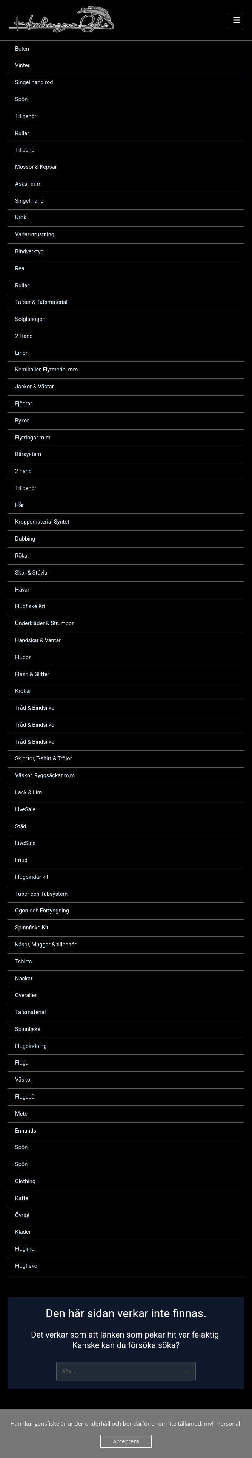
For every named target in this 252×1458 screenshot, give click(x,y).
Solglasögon (30, 320)
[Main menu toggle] (236, 20)
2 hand (23, 472)
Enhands (25, 1131)
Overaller (26, 996)
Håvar (22, 590)
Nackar (23, 979)
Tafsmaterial (30, 1013)
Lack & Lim (28, 793)
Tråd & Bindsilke (34, 709)
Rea (20, 269)
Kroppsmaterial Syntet (42, 522)
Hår (19, 505)
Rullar (22, 134)
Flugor (23, 658)
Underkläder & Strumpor (44, 624)
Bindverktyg (29, 252)
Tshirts (23, 962)
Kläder (23, 1233)
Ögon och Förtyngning (42, 911)
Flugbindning (31, 1046)
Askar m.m (28, 184)
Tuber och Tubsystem (41, 894)
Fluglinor (25, 1250)
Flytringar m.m (33, 438)
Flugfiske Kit (30, 607)
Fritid (21, 861)
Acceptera (126, 1441)
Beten (22, 49)
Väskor (23, 1080)
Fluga (22, 1063)
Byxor (22, 421)
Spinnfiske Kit (31, 928)
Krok (20, 218)
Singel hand (29, 201)
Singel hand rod (34, 83)
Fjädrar (23, 404)
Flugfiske (26, 1266)
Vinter (22, 66)
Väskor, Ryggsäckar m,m (45, 776)
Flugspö (25, 1097)
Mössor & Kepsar (36, 168)
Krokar (23, 692)
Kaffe (21, 1199)
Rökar (22, 556)
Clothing (25, 1182)
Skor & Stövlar (32, 573)
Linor (21, 353)
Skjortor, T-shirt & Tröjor (43, 759)
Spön (21, 100)
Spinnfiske (27, 1029)
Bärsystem (28, 455)
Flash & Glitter (32, 675)
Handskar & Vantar (38, 641)
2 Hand (23, 336)
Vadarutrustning (34, 235)
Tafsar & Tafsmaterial (41, 303)
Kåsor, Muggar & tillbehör (45, 945)
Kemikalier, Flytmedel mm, (47, 370)
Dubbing (25, 539)
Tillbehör (26, 117)
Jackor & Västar (34, 387)
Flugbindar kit (31, 877)
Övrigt (22, 1216)
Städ (20, 827)
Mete (21, 1114)
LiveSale (25, 810)
